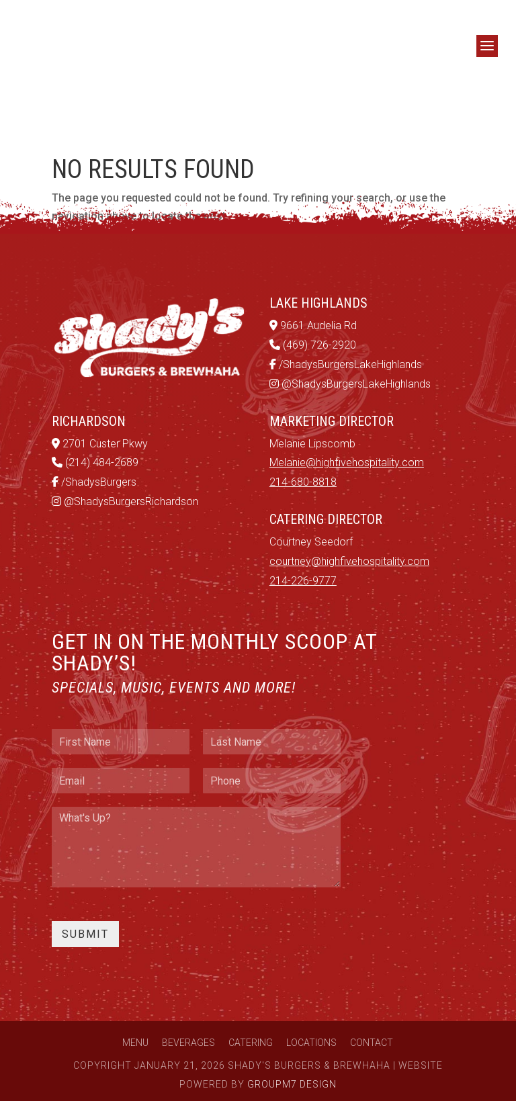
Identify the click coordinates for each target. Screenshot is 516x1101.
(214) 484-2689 (95, 462)
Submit (85, 934)
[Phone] (272, 780)
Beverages (188, 1042)
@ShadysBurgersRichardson (125, 501)
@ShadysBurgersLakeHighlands (350, 384)
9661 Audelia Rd (313, 325)
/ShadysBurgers (94, 482)
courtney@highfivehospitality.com (349, 561)
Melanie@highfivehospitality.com (346, 462)
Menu (135, 1042)
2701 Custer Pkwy (100, 443)
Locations (311, 1042)
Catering (250, 1042)
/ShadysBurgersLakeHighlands (345, 364)
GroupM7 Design (292, 1084)
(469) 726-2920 (312, 345)
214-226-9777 (303, 580)
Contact (371, 1042)
